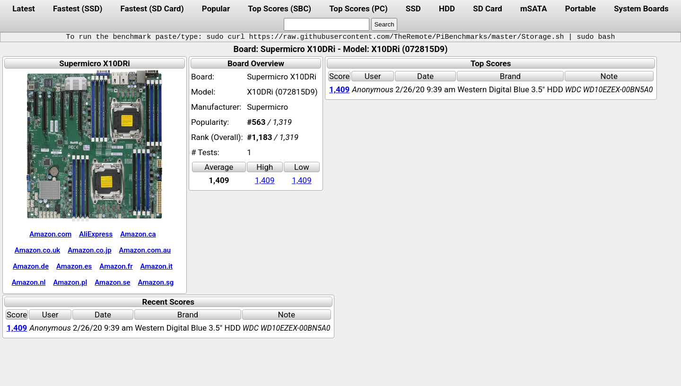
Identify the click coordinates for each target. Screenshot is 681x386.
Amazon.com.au (145, 250)
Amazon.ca (138, 234)
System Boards (641, 8)
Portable (580, 8)
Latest (23, 8)
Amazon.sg (156, 282)
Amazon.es (74, 266)
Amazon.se (112, 282)
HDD (447, 8)
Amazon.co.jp (89, 250)
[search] (326, 24)
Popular (216, 8)
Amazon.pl (70, 282)
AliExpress (96, 234)
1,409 (265, 180)
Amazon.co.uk (37, 250)
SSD (413, 8)
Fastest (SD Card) (152, 8)
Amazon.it (156, 266)
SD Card (487, 8)
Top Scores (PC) (358, 8)
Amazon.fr (115, 266)
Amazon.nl (29, 282)
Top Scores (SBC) (279, 8)
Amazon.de (31, 266)
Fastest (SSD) (77, 8)
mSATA (533, 8)
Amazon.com (50, 234)
